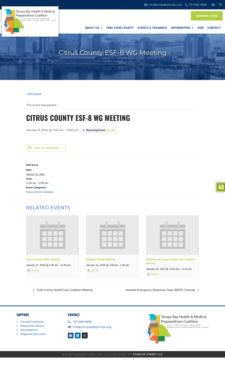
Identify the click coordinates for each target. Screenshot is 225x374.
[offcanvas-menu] (221, 187)
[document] (112, 187)
